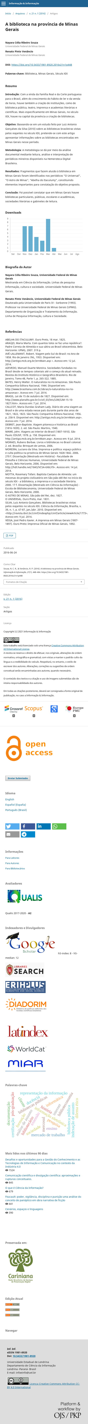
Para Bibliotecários (15, 868)
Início (8, 13)
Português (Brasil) (16, 810)
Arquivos (20, 13)
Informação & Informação (24, 3)
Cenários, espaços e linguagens (24, 1209)
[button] (12, 826)
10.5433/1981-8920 (24, 1356)
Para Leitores (12, 857)
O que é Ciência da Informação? (24, 1187)
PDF (11, 535)
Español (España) (15, 804)
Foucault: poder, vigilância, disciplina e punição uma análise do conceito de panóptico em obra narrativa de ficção (43, 1198)
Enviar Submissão (18, 778)
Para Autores (12, 863)
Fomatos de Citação (16, 582)
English (9, 799)
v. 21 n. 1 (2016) (37, 13)
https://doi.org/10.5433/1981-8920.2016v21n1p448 (42, 64)
